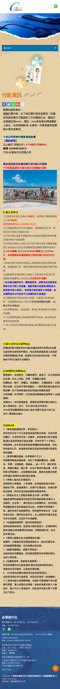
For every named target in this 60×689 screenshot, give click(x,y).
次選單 (30, 48)
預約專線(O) (7, 622)
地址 (4, 657)
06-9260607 (32, 622)
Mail (3, 640)
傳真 (4, 625)
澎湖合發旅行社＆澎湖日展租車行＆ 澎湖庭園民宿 (16, 6)
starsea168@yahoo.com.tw (19, 640)
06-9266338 (19, 622)
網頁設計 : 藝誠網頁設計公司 (14, 681)
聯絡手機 (5, 634)
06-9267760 (12, 625)
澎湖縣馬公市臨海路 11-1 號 (17, 657)
